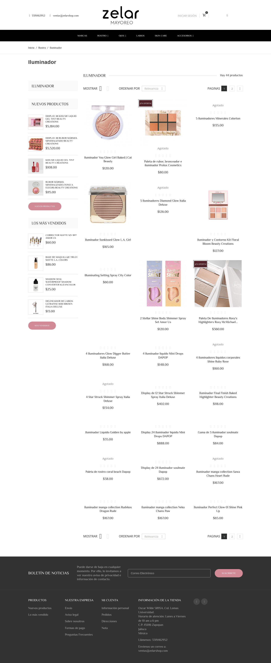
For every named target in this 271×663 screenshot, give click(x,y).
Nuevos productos (45, 206)
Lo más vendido (38, 614)
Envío (68, 608)
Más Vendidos (42, 325)
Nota (105, 628)
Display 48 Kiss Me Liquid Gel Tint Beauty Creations (61, 119)
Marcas (82, 35)
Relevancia (154, 88)
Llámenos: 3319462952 (152, 640)
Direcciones (109, 621)
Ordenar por (129, 88)
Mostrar (90, 88)
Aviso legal (71, 614)
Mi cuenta (110, 600)
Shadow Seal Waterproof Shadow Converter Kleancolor (60, 282)
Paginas (213, 536)
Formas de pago (75, 628)
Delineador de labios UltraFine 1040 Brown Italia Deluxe (59, 304)
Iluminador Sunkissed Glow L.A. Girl (108, 240)
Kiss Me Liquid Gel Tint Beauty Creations (60, 161)
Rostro (102, 35)
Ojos (122, 35)
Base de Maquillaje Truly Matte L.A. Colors (62, 258)
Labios (140, 35)
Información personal (115, 608)
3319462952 (37, 15)
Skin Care (161, 35)
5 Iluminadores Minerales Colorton (218, 118)
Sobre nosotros (74, 621)
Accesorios (184, 35)
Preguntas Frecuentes (79, 634)
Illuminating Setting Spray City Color (107, 275)
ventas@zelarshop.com (64, 15)
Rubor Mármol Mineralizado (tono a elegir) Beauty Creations (62, 184)
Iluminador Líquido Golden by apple (108, 432)
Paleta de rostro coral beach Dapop (108, 471)
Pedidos (107, 614)
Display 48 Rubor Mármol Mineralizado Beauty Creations (62, 141)
